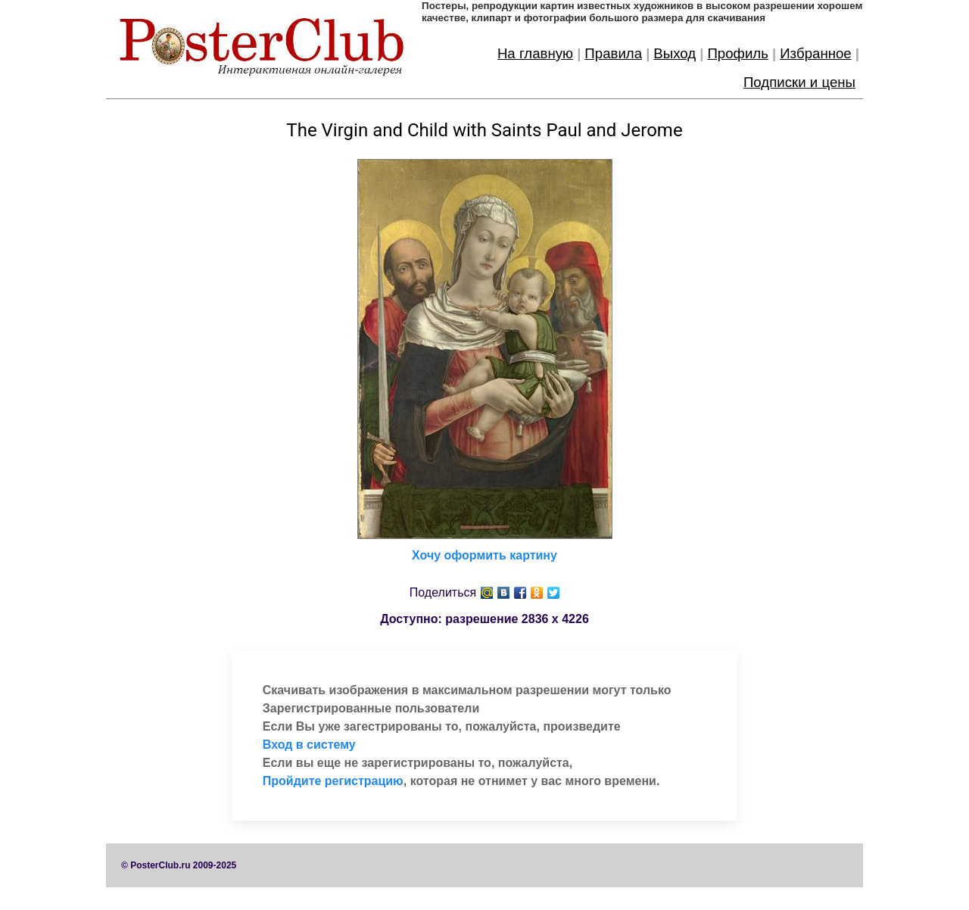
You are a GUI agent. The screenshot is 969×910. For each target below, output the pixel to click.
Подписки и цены (799, 82)
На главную (535, 53)
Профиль (737, 53)
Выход (674, 53)
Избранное (816, 53)
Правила (613, 53)
